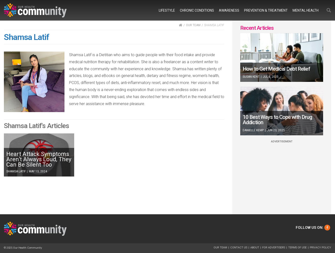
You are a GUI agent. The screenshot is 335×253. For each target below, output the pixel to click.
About (254, 247)
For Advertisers (273, 247)
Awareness (229, 10)
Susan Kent (251, 76)
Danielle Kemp (253, 130)
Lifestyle (167, 10)
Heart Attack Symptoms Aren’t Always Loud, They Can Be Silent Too (38, 159)
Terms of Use (297, 247)
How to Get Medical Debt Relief (276, 69)
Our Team (220, 247)
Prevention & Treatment (266, 10)
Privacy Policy (320, 247)
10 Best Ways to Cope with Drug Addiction (277, 119)
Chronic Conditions (197, 10)
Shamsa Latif (16, 171)
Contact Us (238, 247)
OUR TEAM (193, 25)
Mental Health (306, 10)
